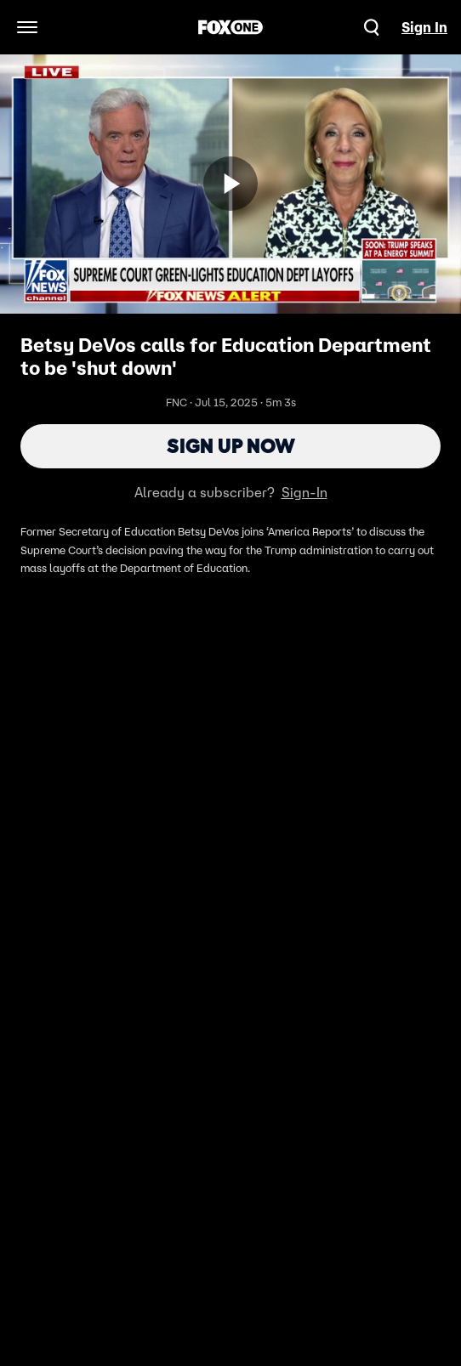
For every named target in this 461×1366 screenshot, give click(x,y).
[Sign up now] (230, 183)
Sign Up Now (231, 445)
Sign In (424, 27)
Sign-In (304, 492)
